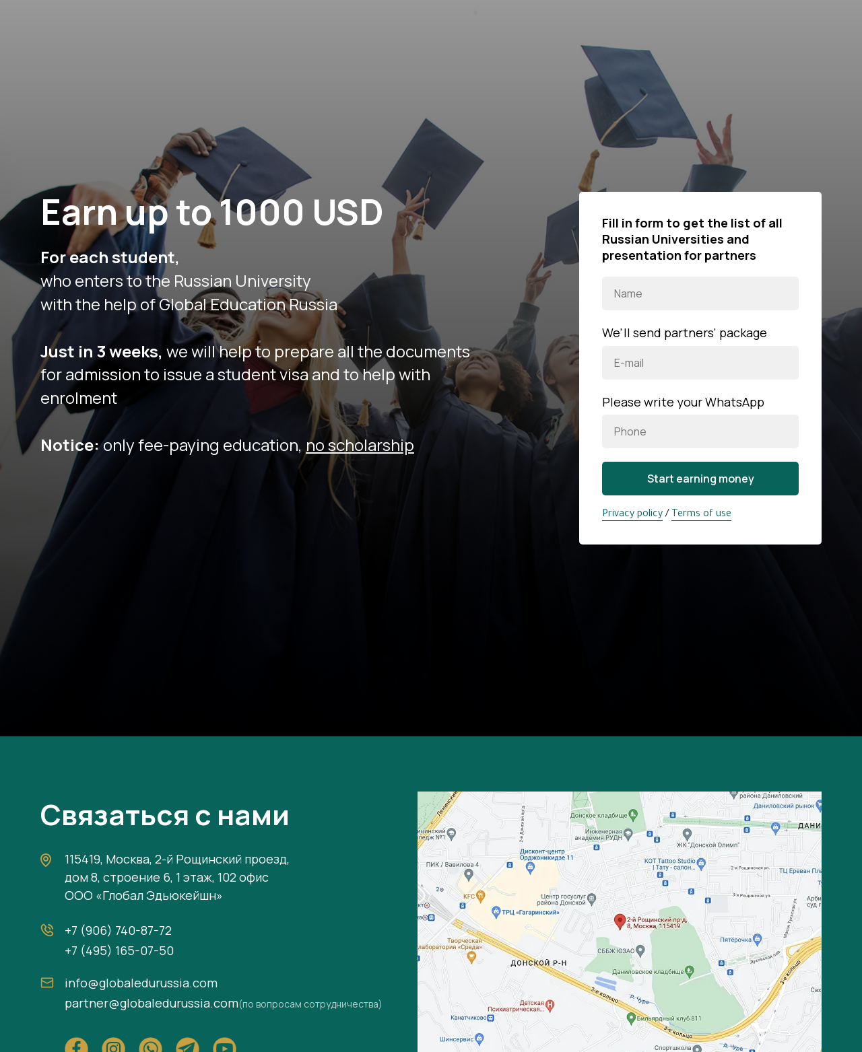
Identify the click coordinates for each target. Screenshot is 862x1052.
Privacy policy (632, 515)
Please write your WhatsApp (683, 402)
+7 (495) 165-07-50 (119, 950)
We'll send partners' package (684, 332)
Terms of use (701, 515)
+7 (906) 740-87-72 (118, 930)
